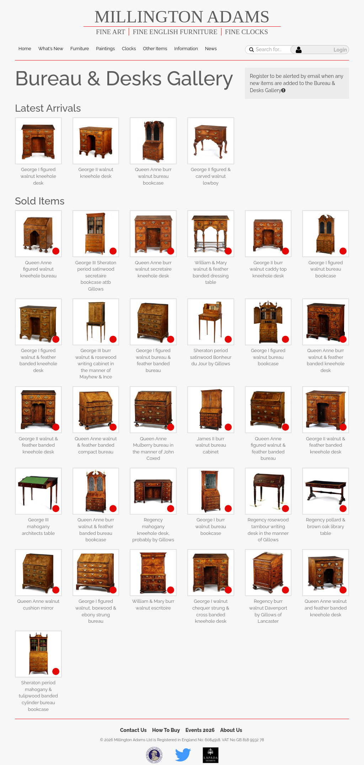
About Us (231, 730)
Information (186, 48)
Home (24, 48)
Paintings (105, 48)
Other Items (155, 48)
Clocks (129, 48)
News (211, 48)
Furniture (79, 48)
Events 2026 (200, 730)
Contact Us (133, 730)
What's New (50, 48)
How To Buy (166, 730)
